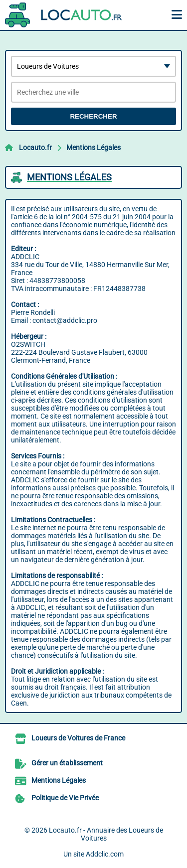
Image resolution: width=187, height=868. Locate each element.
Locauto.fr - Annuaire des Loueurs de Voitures (106, 834)
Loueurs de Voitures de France (78, 738)
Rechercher (93, 116)
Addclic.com (105, 854)
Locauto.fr (35, 147)
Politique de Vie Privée (65, 798)
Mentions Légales (93, 147)
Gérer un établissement (67, 763)
